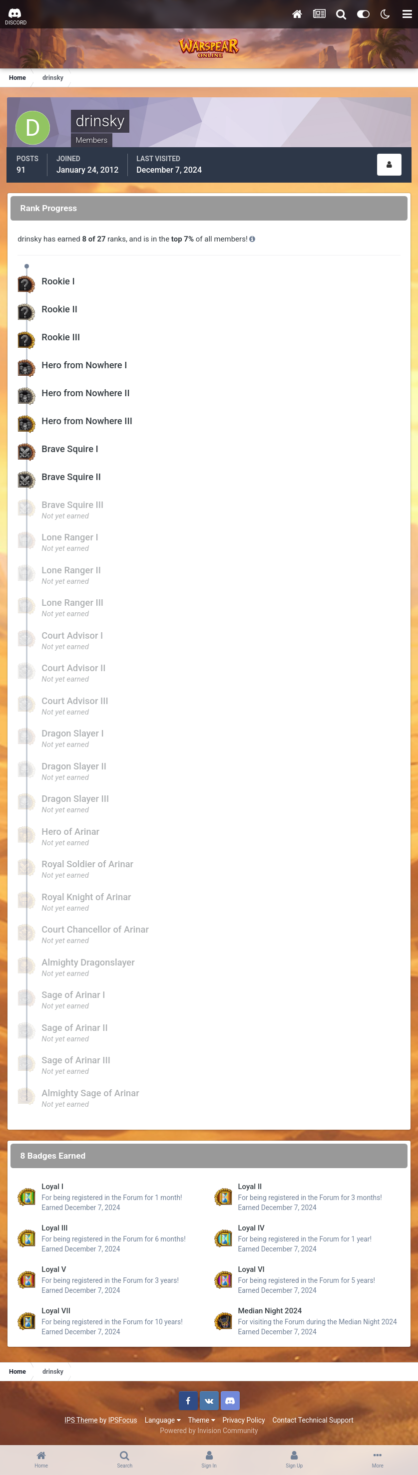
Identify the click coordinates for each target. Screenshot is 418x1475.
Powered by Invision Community (209, 1430)
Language (163, 1419)
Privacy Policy (244, 1419)
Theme (201, 1419)
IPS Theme (80, 1419)
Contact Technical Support (312, 1419)
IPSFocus (122, 1419)
